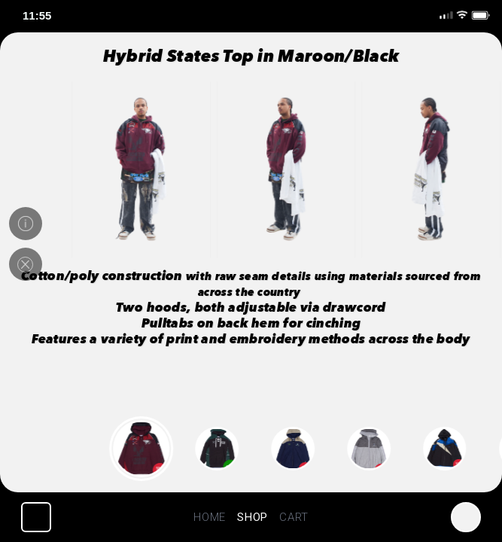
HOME (209, 517)
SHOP (252, 517)
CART (294, 517)
